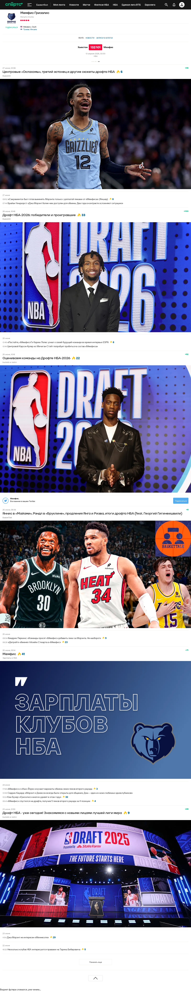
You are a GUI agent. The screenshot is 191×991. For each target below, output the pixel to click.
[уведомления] (174, 5)
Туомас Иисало (30, 29)
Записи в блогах (104, 38)
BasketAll (7, 76)
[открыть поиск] (166, 5)
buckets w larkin (10, 362)
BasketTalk (7, 517)
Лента (81, 38)
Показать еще (95, 962)
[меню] (29, 5)
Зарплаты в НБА (10, 658)
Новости (90, 38)
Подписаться (11, 27)
